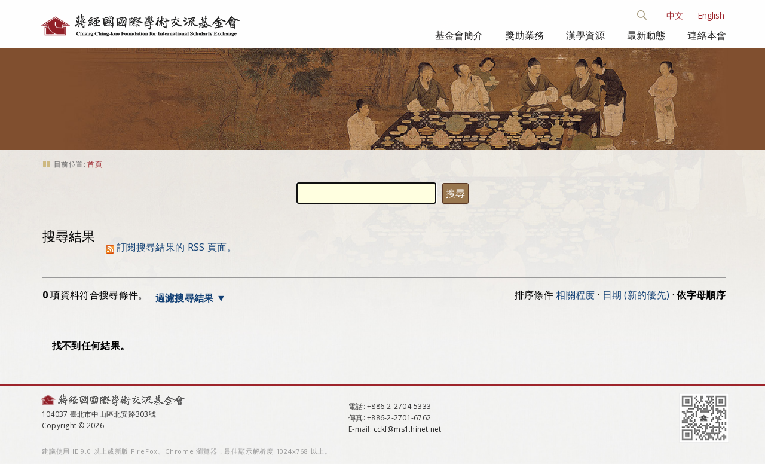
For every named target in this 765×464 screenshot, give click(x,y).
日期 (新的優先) (636, 294)
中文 (674, 15)
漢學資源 (585, 35)
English (710, 15)
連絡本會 (706, 35)
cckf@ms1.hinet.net (407, 429)
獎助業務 (524, 35)
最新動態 (646, 35)
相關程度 (575, 294)
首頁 (94, 164)
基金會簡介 (459, 35)
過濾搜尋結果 (184, 297)
